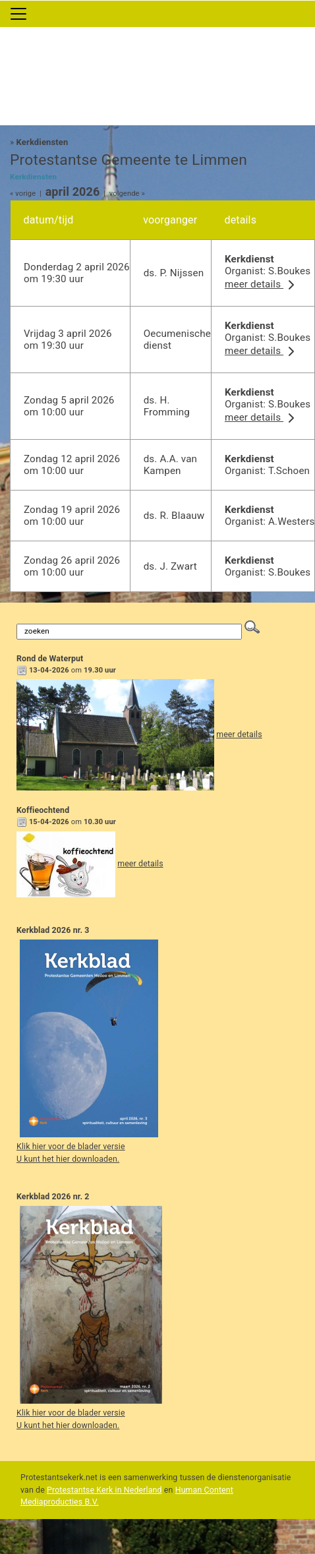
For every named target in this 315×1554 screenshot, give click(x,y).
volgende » (127, 193)
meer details (262, 284)
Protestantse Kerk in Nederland (104, 1490)
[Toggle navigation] (18, 14)
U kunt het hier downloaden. (67, 1159)
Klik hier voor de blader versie (70, 1146)
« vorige (23, 193)
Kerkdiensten (42, 142)
